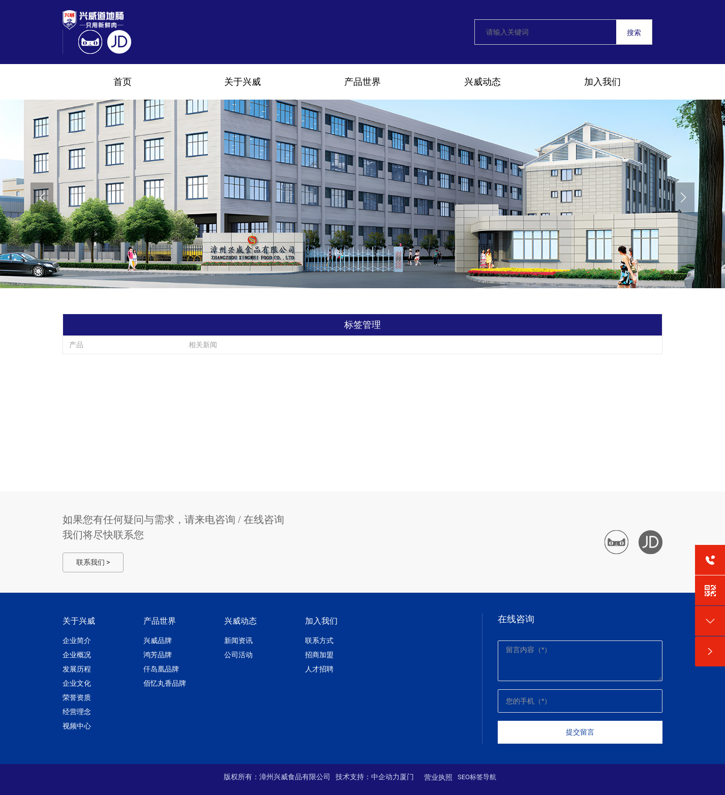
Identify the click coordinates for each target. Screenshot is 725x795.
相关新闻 (203, 345)
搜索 (634, 32)
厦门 (407, 777)
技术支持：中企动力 (368, 777)
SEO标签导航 (477, 777)
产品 (76, 345)
